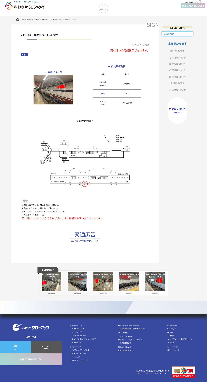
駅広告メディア (75, 347)
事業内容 (171, 342)
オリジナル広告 (123, 333)
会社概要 (169, 332)
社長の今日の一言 (172, 350)
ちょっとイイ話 (172, 347)
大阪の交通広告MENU (177, 110)
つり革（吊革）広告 (79, 335)
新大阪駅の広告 (177, 63)
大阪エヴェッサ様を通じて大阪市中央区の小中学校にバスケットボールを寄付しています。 (165, 372)
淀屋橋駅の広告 (177, 76)
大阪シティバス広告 (125, 336)
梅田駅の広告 (177, 51)
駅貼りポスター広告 (79, 353)
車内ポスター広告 (78, 328)
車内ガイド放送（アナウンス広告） (84, 339)
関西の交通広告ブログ (126, 350)
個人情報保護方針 (172, 325)
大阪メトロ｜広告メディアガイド (130, 340)
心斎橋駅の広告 (177, 70)
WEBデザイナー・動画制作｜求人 (180, 339)
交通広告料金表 (125, 343)
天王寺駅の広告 (177, 89)
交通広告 (85, 236)
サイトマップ (171, 329)
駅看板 (24, 55)
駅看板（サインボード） (80, 360)
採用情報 (171, 335)
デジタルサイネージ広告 (80, 350)
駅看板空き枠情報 (124, 347)
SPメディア (76, 357)
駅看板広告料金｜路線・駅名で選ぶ (132, 328)
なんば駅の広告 (177, 57)
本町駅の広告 (177, 83)
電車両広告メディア (77, 325)
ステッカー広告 (77, 332)
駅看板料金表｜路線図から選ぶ (129, 325)
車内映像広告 (76, 342)
